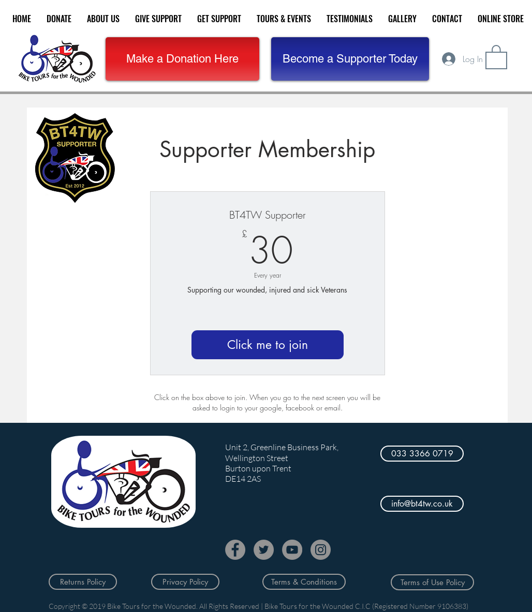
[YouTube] (292, 550)
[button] (350, 59)
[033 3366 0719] (422, 454)
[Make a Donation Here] (182, 59)
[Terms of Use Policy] (432, 582)
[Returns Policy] (83, 582)
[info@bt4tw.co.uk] (422, 504)
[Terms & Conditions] (304, 582)
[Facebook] (235, 550)
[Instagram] (321, 550)
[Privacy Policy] (185, 582)
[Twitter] (264, 550)
